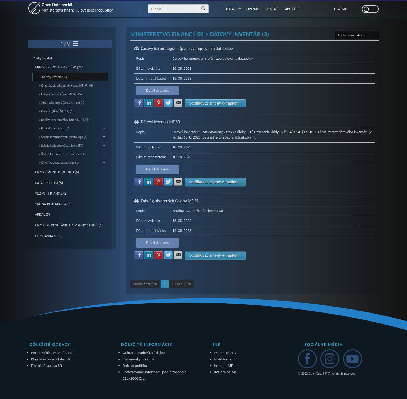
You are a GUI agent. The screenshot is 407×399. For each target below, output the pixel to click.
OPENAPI (253, 9)
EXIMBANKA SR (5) (49, 236)
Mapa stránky (225, 352)
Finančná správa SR (46, 365)
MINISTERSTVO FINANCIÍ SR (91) (59, 67)
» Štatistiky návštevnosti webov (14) (72, 154)
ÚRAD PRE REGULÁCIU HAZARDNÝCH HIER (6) (69, 225)
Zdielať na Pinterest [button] (158, 103)
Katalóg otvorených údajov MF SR (170, 200)
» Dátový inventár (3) (53, 77)
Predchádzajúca (145, 284)
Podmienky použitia (139, 359)
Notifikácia (223, 359)
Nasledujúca (181, 284)
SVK (343, 9)
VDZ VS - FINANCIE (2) (51, 193)
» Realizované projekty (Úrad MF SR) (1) (64, 120)
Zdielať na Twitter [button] (168, 103)
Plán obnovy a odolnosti (50, 359)
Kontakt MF (223, 365)
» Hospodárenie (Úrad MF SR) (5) (60, 94)
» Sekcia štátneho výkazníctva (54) (72, 145)
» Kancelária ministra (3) (72, 128)
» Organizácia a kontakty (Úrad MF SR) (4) (66, 85)
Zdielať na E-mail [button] (178, 103)
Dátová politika (135, 365)
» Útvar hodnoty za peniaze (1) (72, 163)
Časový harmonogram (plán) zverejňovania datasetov (187, 48)
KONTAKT (272, 9)
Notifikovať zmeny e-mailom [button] (213, 103)
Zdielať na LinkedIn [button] (148, 103)
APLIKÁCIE (293, 9)
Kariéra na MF (225, 372)
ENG (335, 9)
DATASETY (233, 9)
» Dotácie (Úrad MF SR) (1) (56, 111)
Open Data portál (77, 7)
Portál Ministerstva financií (52, 352)
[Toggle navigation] (75, 44)
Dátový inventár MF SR (160, 121)
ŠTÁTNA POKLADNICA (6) (53, 204)
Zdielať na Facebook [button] (138, 103)
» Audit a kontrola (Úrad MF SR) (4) (62, 103)
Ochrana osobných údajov (144, 352)
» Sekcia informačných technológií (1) (72, 137)
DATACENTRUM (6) (49, 183)
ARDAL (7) (42, 214)
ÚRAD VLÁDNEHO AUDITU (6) (57, 172)
